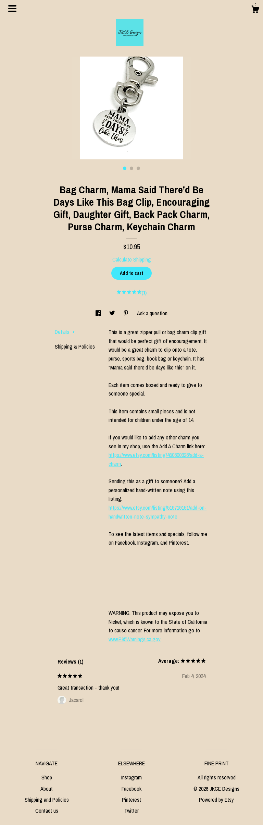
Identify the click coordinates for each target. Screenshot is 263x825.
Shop (46, 777)
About (46, 788)
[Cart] (255, 10)
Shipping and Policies (47, 799)
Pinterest (131, 799)
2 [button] (131, 168)
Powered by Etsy (216, 799)
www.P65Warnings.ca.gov (135, 639)
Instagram (131, 777)
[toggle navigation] (12, 8)
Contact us (46, 810)
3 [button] (138, 168)
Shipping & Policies (75, 346)
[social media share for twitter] (112, 313)
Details (65, 332)
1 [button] (124, 168)
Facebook (131, 788)
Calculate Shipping (131, 259)
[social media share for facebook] (99, 313)
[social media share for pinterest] (126, 313)
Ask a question (152, 313)
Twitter (131, 810)
